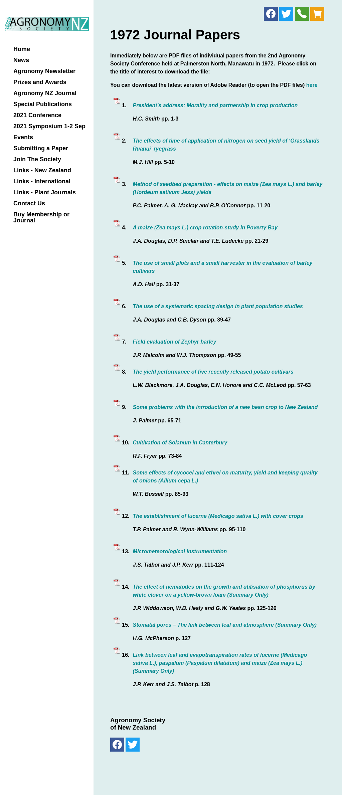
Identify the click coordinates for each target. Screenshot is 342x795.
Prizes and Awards (39, 82)
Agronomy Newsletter (44, 71)
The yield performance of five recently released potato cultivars (213, 372)
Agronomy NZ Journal (44, 93)
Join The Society (37, 159)
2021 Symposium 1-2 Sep (49, 126)
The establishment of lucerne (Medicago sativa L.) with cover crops (218, 516)
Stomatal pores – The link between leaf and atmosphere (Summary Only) (225, 625)
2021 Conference (37, 115)
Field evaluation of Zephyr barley (174, 342)
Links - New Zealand (42, 170)
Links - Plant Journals (44, 192)
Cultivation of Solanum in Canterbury (180, 442)
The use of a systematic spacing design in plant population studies (218, 306)
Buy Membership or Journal (41, 217)
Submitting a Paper (40, 148)
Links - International (41, 181)
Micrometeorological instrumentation (180, 551)
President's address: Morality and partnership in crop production (215, 105)
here (312, 85)
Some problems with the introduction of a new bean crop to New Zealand (225, 407)
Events (23, 137)
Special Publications (42, 104)
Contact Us (29, 203)
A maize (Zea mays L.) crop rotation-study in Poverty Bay (205, 227)
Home (21, 49)
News (21, 60)
